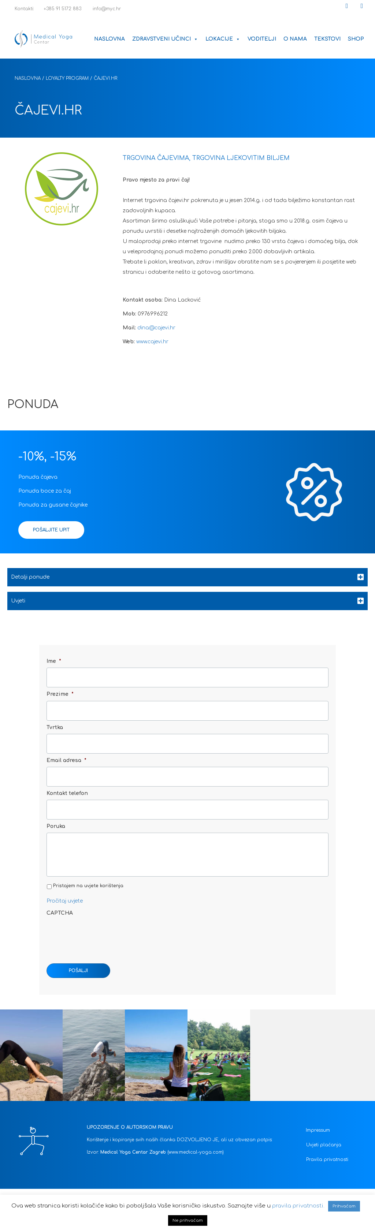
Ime (54, 661)
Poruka (56, 811)
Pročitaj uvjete (65, 901)
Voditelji (262, 39)
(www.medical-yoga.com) (195, 1152)
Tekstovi (327, 39)
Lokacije (222, 39)
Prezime (60, 691)
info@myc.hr (103, 8)
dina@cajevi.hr (156, 328)
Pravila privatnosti (327, 1159)
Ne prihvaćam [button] (187, 1220)
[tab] (187, 577)
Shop (356, 39)
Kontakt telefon (67, 781)
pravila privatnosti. (298, 1206)
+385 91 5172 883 (59, 8)
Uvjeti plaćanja (323, 1144)
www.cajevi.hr (153, 341)
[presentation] (102, 933)
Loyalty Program (67, 78)
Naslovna (109, 39)
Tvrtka (55, 721)
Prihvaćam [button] (344, 1206)
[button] (347, 6)
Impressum (318, 1130)
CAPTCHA (60, 913)
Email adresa (66, 751)
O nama (295, 39)
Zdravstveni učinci (165, 39)
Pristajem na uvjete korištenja (88, 885)
